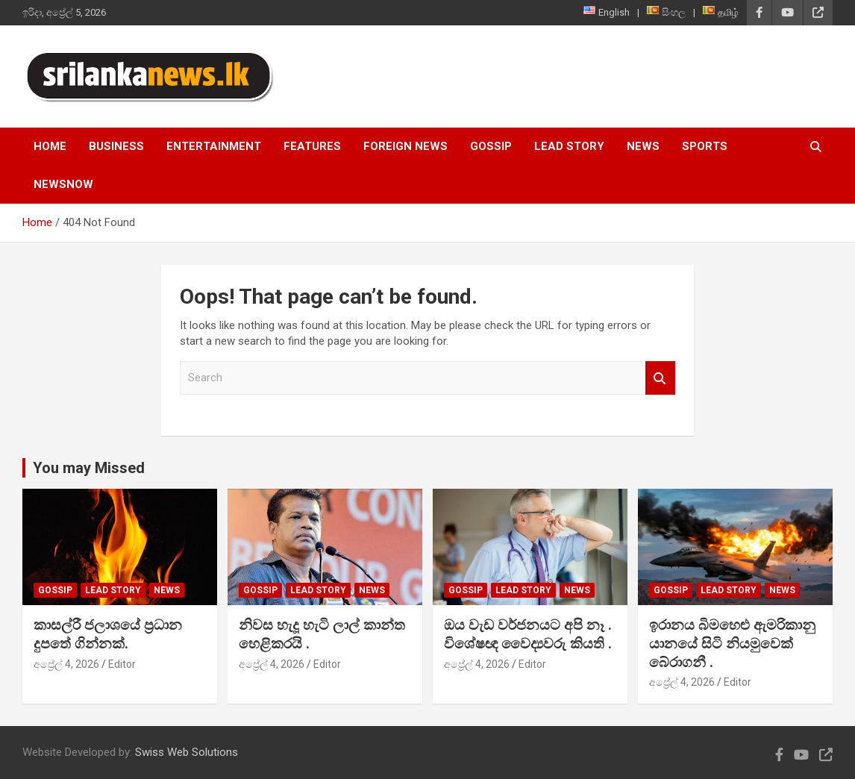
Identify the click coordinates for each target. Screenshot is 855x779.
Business (116, 146)
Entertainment (213, 146)
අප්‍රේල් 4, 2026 (66, 664)
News (643, 146)
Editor (122, 664)
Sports (704, 146)
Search (660, 378)
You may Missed (89, 468)
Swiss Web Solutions (186, 752)
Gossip (491, 146)
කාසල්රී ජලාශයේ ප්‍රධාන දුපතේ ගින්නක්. (108, 634)
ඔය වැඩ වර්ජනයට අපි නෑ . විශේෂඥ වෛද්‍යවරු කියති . (528, 634)
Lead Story (569, 146)
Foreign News (405, 146)
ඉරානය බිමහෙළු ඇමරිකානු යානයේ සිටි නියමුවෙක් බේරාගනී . (732, 643)
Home (50, 146)
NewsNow (63, 184)
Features (312, 146)
